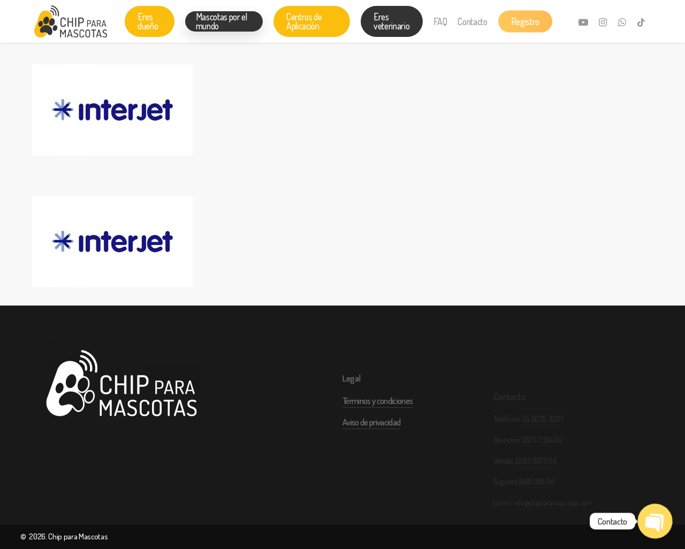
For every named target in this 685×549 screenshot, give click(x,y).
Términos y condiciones (377, 420)
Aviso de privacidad (371, 442)
